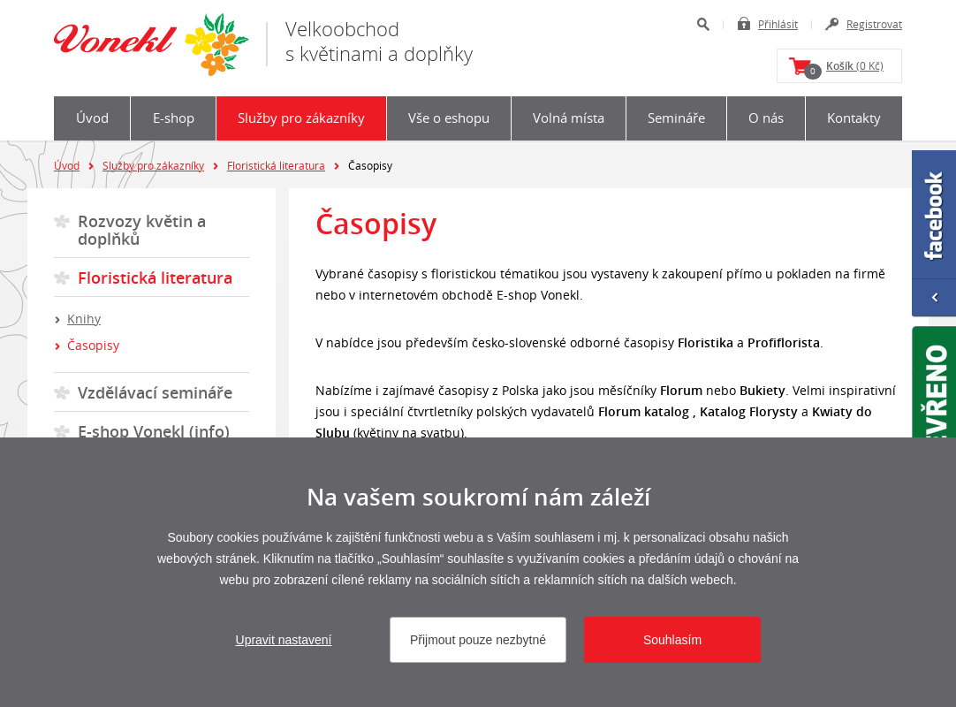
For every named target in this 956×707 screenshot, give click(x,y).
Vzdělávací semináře (155, 392)
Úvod (92, 117)
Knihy (84, 318)
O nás (766, 117)
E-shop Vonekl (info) (154, 431)
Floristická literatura (276, 165)
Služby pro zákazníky (301, 117)
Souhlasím (672, 640)
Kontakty (854, 117)
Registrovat (874, 24)
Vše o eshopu (448, 117)
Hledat (702, 24)
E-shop (173, 117)
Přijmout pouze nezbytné (478, 640)
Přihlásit (778, 24)
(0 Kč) (844, 69)
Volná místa (568, 117)
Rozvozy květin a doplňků (142, 229)
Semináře (676, 117)
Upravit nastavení (284, 640)
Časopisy (93, 345)
